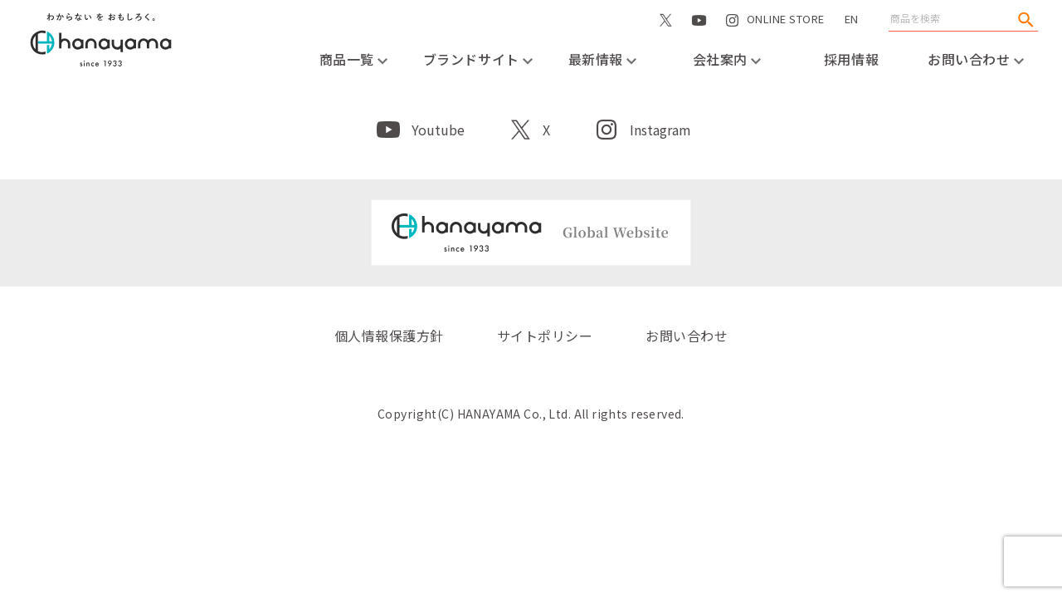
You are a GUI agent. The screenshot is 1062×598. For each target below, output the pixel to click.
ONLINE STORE (786, 36)
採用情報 (851, 59)
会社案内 (727, 59)
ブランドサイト (478, 59)
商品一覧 (353, 59)
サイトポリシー (544, 336)
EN (852, 19)
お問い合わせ (976, 59)
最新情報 (602, 59)
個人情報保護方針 (389, 336)
